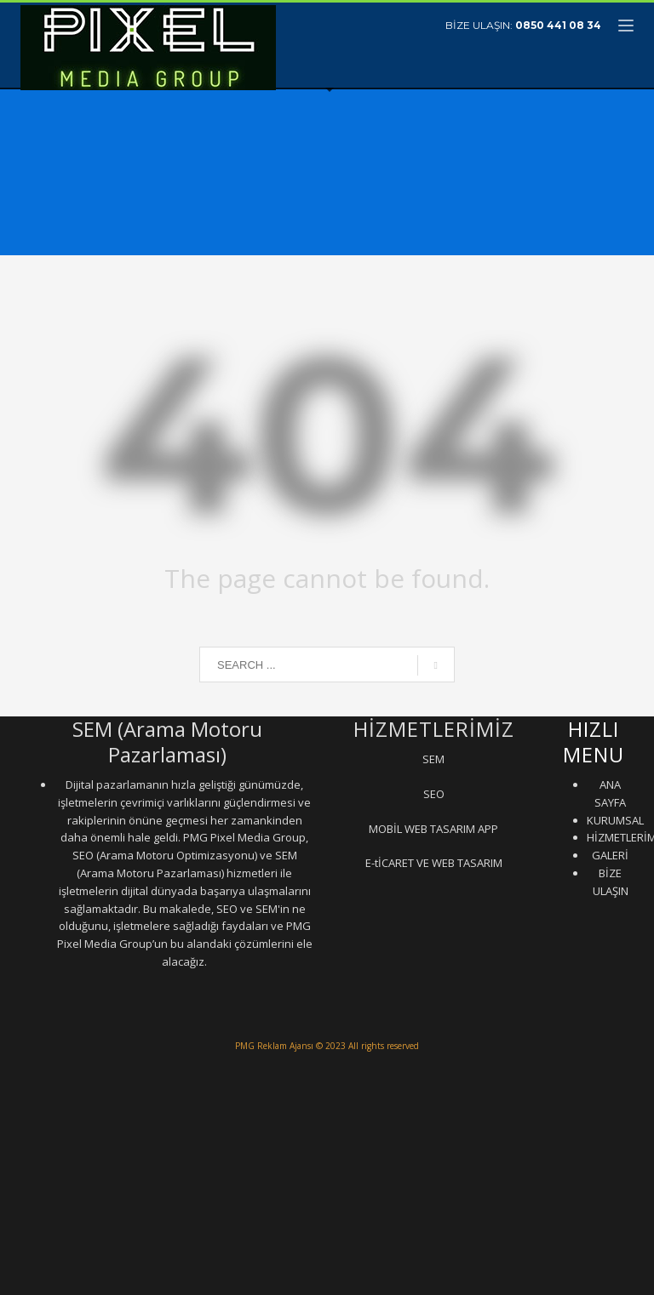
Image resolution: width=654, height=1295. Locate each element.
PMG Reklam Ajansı (274, 1046)
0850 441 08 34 (558, 25)
